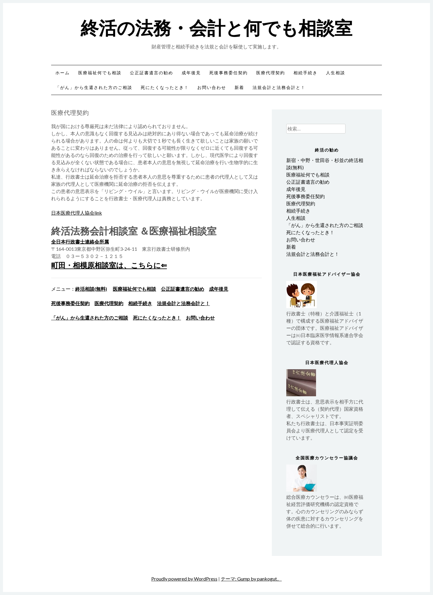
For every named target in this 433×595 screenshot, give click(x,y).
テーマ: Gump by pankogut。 (251, 578)
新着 (239, 87)
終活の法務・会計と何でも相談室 (216, 27)
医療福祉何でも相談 (99, 72)
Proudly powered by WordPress (184, 578)
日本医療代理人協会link (76, 213)
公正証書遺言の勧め (151, 72)
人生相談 (335, 72)
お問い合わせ (211, 87)
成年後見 (191, 72)
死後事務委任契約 (228, 72)
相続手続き (305, 72)
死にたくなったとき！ (165, 87)
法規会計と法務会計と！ (279, 87)
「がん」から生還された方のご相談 (93, 87)
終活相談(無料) (91, 289)
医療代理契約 (270, 72)
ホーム (62, 72)
